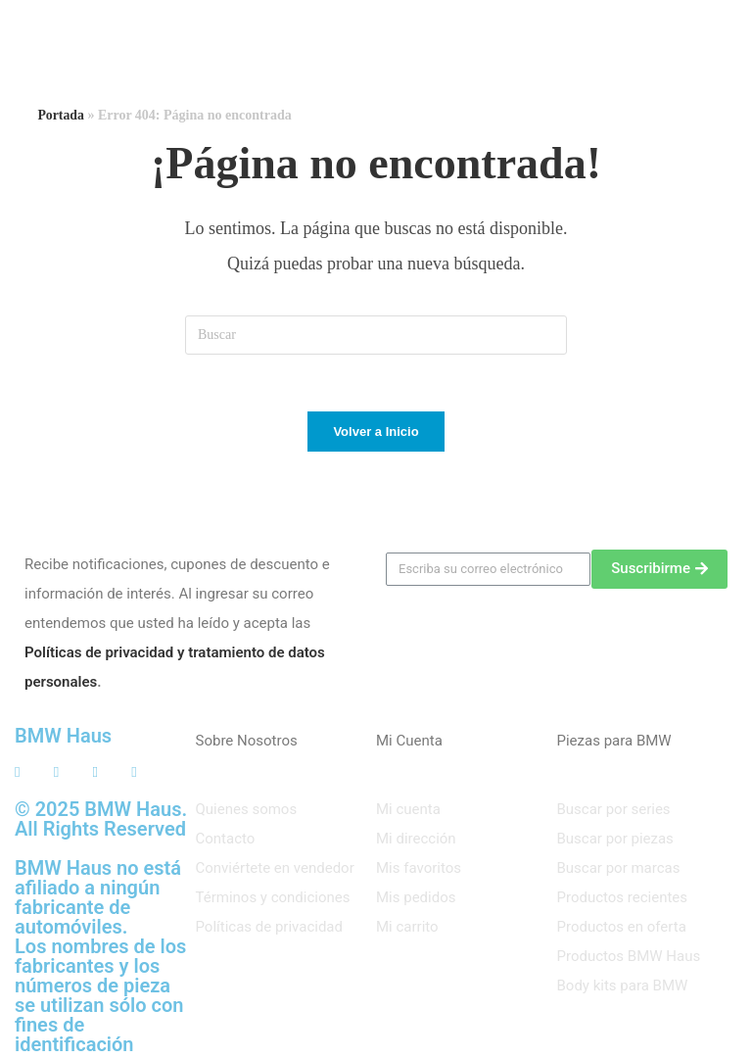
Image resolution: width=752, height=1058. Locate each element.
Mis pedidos (415, 899)
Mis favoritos (418, 870)
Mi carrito (407, 929)
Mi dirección (416, 840)
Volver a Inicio (375, 433)
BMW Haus (63, 737)
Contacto (226, 840)
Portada (60, 115)
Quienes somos (247, 811)
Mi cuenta (408, 811)
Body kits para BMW (622, 987)
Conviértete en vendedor (275, 870)
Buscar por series (614, 811)
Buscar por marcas (619, 870)
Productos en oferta (621, 929)
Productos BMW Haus (629, 958)
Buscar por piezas (615, 840)
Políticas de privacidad (270, 929)
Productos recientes (622, 899)
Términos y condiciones (273, 899)
